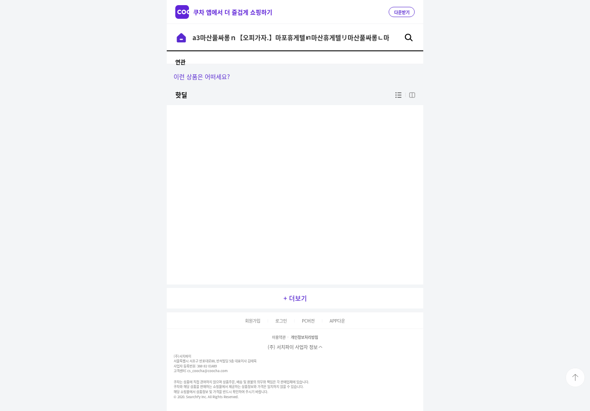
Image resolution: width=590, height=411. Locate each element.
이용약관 (279, 337)
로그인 (281, 320)
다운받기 (402, 12)
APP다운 (337, 320)
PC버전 (308, 320)
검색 (408, 37)
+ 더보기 (295, 298)
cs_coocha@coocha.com (207, 370)
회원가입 (252, 320)
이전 (181, 37)
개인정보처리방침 (304, 337)
